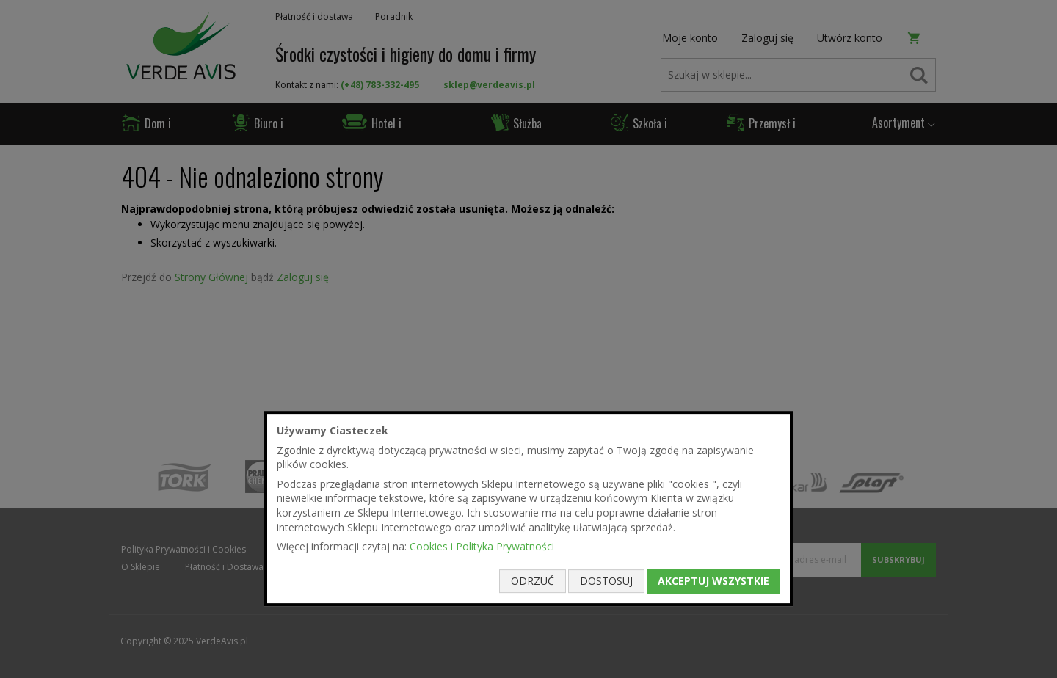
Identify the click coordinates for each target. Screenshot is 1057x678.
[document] (528, 508)
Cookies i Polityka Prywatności (482, 546)
